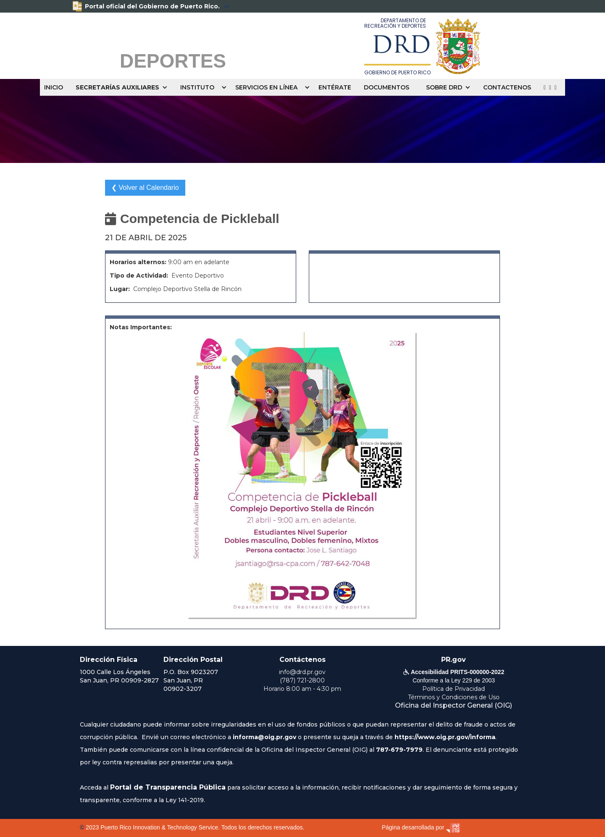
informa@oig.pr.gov (264, 737)
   (550, 87)
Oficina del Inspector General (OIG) (453, 705)
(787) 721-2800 (302, 680)
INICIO (53, 87)
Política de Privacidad (453, 689)
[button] (123, 87)
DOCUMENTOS (386, 87)
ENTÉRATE (334, 87)
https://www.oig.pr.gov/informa (445, 737)
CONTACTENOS (507, 87)
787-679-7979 (399, 749)
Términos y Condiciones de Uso (454, 697)
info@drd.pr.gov (302, 672)
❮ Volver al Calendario (145, 187)
